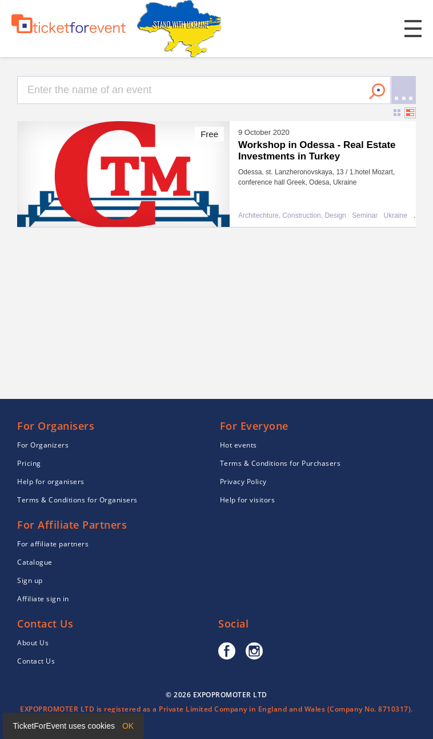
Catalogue (35, 562)
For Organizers (43, 445)
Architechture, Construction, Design (292, 215)
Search (377, 91)
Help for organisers (51, 481)
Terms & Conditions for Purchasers (280, 463)
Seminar (365, 215)
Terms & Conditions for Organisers (77, 500)
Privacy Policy (243, 481)
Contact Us (36, 661)
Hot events (238, 445)
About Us (33, 643)
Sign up (30, 580)
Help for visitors (247, 500)
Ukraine (395, 215)
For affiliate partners (53, 544)
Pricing (29, 463)
